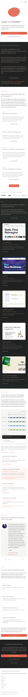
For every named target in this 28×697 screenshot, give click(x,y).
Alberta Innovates (12, 452)
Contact (2, 682)
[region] (14, 422)
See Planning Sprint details (14, 78)
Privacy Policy (3, 684)
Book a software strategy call (14, 33)
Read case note (5, 251)
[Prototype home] (2, 2)
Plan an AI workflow (14, 161)
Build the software (14, 141)
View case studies (14, 218)
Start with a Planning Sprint (14, 659)
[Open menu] (25, 1)
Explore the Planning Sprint (6, 464)
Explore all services (14, 185)
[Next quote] (22, 559)
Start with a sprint (14, 124)
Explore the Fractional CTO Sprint (9, 478)
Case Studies (3, 678)
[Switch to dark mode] (22, 1)
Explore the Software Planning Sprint (14, 36)
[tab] (9, 559)
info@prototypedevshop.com (5, 694)
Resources (3, 680)
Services (2, 676)
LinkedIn (2, 687)
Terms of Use (3, 685)
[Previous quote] (5, 559)
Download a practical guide (15, 81)
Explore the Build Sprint (6, 492)
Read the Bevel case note (12, 554)
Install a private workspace (14, 179)
